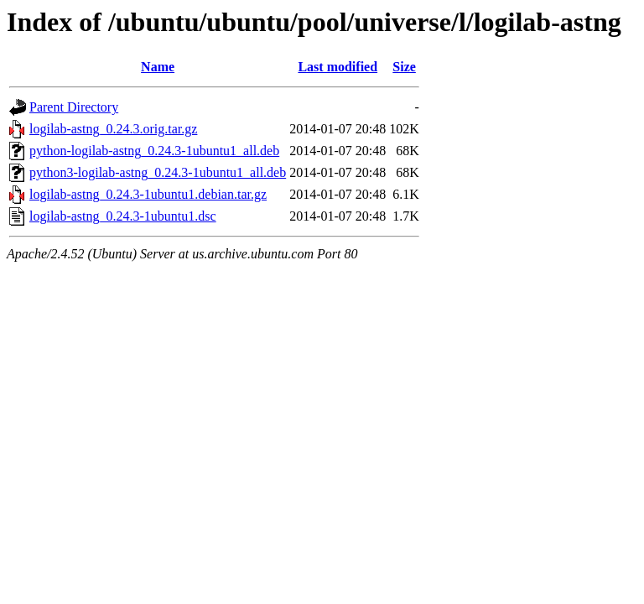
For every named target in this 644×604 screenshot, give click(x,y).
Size (404, 67)
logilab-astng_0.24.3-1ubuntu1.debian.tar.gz (148, 194)
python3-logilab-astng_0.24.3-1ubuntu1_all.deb (157, 172)
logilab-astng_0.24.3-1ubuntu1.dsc (122, 216)
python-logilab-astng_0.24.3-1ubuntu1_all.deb (154, 150)
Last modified (337, 67)
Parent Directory (73, 107)
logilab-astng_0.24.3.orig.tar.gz (113, 129)
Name (157, 67)
